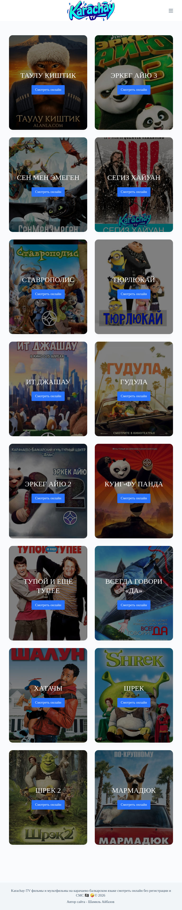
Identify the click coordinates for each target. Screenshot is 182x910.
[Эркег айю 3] (134, 82)
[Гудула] (134, 389)
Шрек (134, 688)
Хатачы (48, 688)
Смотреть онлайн (48, 91)
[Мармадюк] (134, 797)
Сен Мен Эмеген (48, 177)
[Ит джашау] (48, 389)
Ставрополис (48, 279)
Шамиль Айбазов (101, 902)
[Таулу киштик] (48, 82)
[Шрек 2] (48, 797)
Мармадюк (134, 790)
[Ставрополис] (48, 286)
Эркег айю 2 (48, 484)
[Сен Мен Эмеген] (48, 184)
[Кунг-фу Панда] (134, 491)
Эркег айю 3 (134, 75)
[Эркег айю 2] (48, 491)
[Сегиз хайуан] (134, 184)
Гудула (134, 382)
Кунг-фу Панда (134, 484)
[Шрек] (134, 695)
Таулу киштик (48, 75)
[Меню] (171, 11)
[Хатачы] (48, 695)
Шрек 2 (48, 790)
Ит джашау (48, 382)
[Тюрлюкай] (134, 286)
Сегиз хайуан (133, 177)
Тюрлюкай (134, 279)
